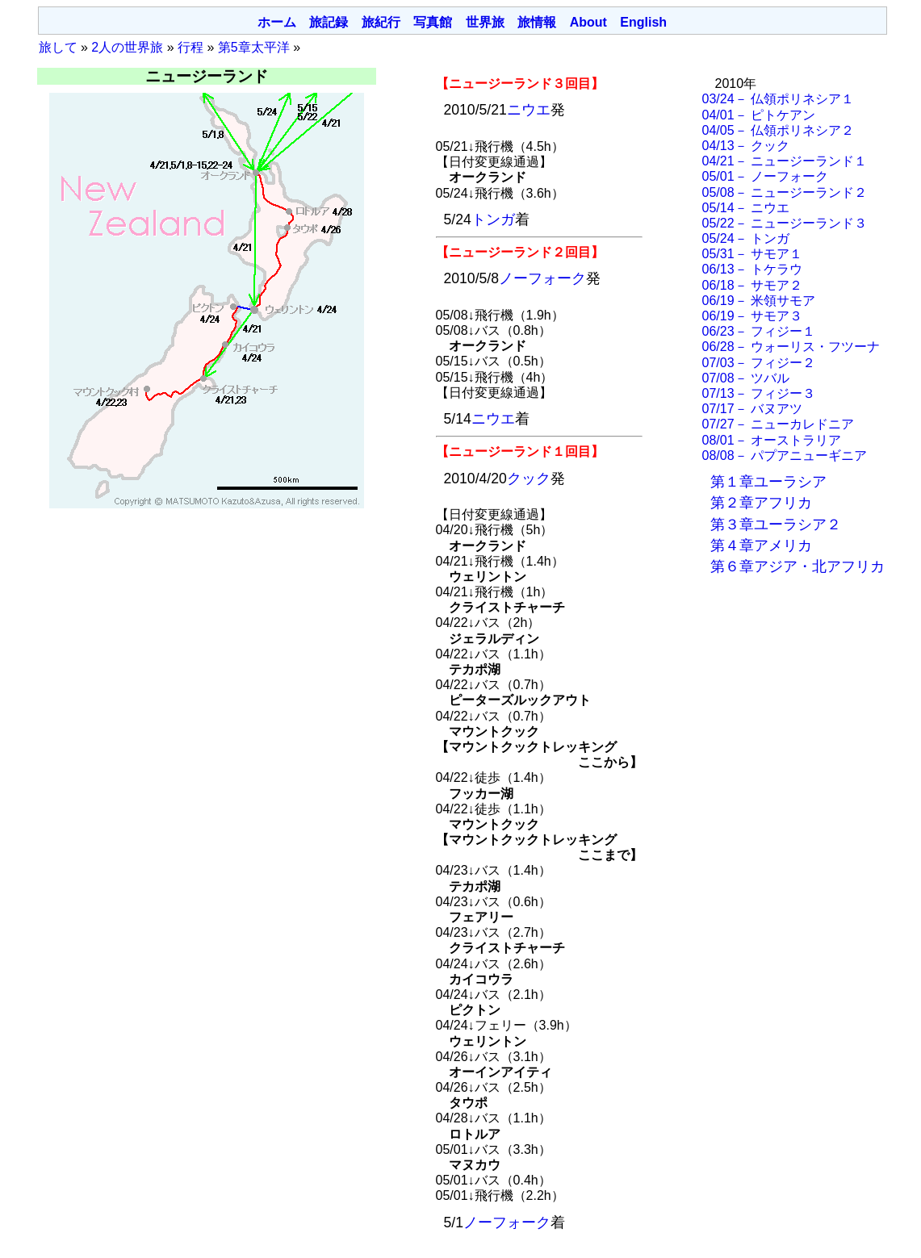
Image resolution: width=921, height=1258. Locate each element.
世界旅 (485, 22)
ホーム (276, 22)
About (588, 22)
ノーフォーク (542, 278)
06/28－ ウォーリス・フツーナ (791, 346)
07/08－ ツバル (745, 378)
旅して (58, 47)
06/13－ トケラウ (752, 269)
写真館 (432, 22)
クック (529, 478)
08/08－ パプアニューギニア (784, 455)
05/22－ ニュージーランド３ (784, 223)
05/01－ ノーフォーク (765, 176)
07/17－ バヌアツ (752, 409)
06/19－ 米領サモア (758, 300)
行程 (190, 47)
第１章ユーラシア (768, 482)
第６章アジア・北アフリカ (797, 566)
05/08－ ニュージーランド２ (784, 192)
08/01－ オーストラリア (771, 440)
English (643, 22)
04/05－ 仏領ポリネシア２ (778, 130)
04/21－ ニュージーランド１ (784, 161)
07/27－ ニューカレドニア (778, 424)
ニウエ (529, 110)
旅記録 (328, 22)
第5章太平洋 (254, 47)
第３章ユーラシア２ (775, 524)
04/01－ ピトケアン (758, 115)
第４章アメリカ (761, 545)
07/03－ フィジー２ (758, 363)
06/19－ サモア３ (752, 316)
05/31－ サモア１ (752, 254)
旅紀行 (381, 22)
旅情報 (536, 22)
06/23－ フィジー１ (758, 331)
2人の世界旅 (127, 47)
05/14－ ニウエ (745, 208)
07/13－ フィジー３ (758, 393)
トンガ (493, 219)
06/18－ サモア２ (752, 285)
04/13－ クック (745, 146)
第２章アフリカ (761, 503)
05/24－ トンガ (745, 238)
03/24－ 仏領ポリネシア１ (778, 99)
